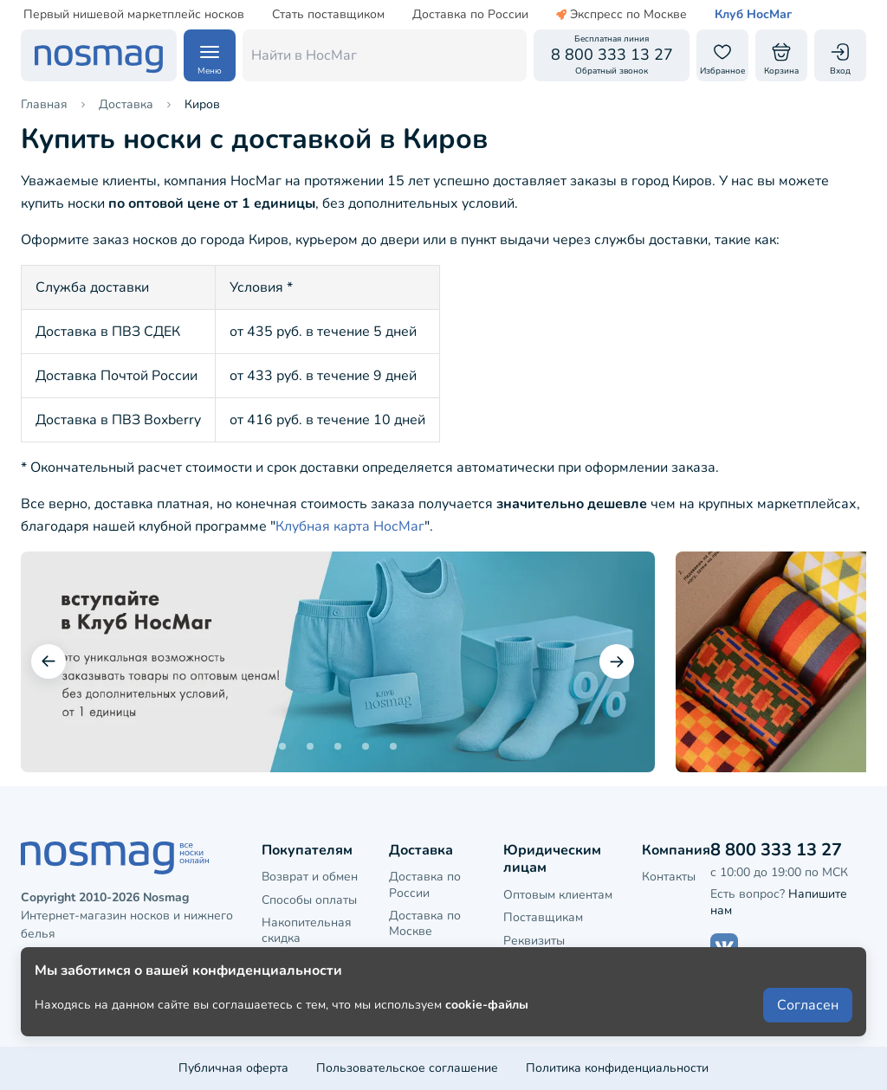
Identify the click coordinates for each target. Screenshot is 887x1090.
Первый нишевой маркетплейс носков (133, 15)
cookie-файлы (486, 1030)
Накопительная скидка (307, 930)
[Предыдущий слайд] (48, 661)
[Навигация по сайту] (210, 55)
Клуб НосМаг (753, 15)
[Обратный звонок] (612, 55)
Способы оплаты (309, 900)
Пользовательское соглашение (407, 1068)
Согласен (807, 1031)
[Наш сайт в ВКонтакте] (724, 947)
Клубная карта (304, 960)
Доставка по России (470, 15)
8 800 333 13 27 (776, 849)
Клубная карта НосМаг (349, 526)
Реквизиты (534, 940)
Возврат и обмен (310, 876)
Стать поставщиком (328, 15)
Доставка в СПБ (435, 953)
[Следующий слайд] (616, 661)
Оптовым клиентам (557, 895)
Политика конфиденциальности (617, 1068)
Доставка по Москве (425, 923)
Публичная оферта (233, 1068)
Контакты (669, 876)
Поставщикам (543, 917)
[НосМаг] (99, 55)
